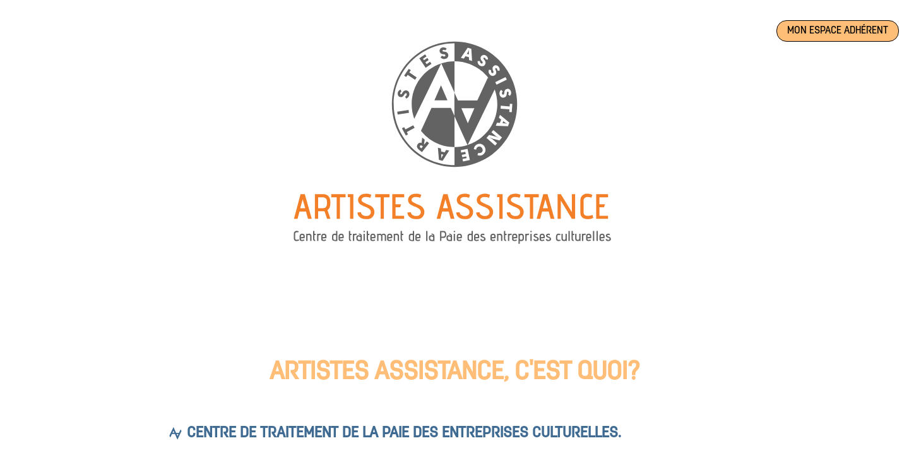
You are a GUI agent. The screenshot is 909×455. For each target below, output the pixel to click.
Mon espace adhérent (837, 31)
